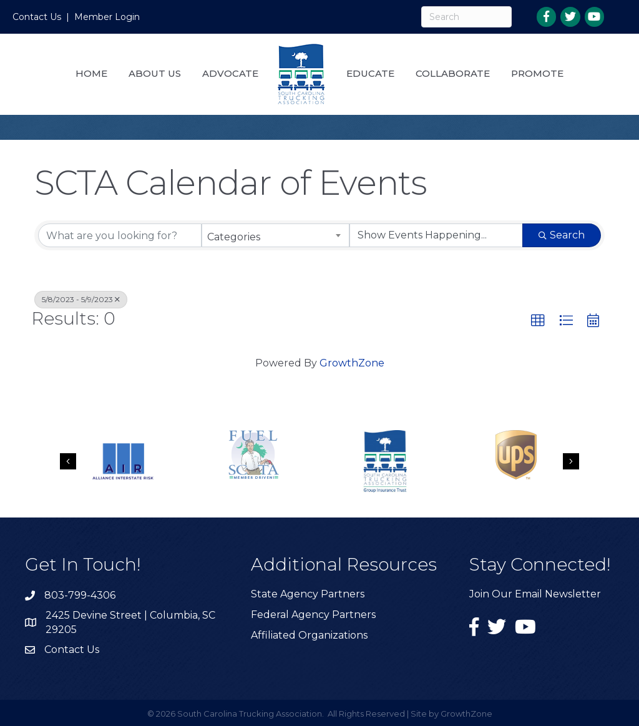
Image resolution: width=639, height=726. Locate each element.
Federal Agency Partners (313, 615)
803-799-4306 (79, 595)
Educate (370, 73)
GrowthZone (352, 363)
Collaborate (453, 73)
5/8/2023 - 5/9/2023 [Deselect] (81, 299)
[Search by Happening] (436, 235)
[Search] (466, 16)
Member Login (107, 16)
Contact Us (36, 16)
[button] (537, 320)
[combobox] (275, 235)
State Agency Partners (307, 594)
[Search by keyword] (120, 235)
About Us (155, 73)
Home (91, 73)
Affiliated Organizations (309, 635)
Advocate (230, 73)
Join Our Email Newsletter (535, 594)
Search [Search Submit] (562, 235)
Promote (537, 73)
